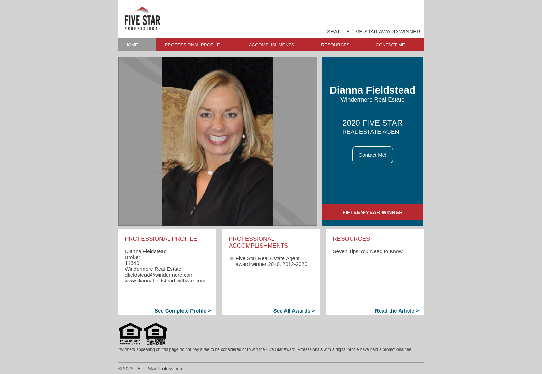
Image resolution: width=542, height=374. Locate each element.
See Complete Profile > (183, 311)
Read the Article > (397, 311)
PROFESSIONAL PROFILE (192, 44)
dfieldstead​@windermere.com (159, 275)
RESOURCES (335, 44)
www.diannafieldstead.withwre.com (165, 281)
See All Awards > (294, 311)
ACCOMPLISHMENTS (271, 44)
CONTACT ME (390, 44)
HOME (131, 44)
